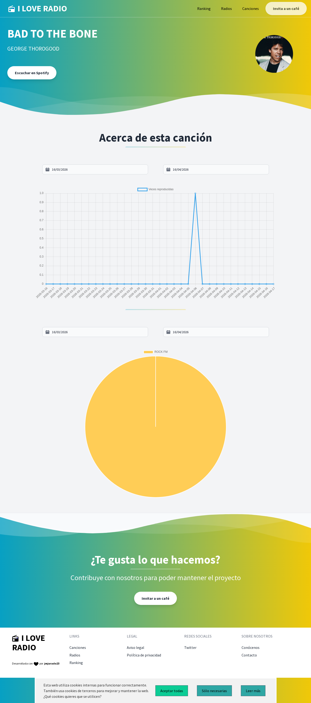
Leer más (253, 690)
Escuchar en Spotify (32, 72)
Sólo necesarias (214, 690)
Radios (226, 8)
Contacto (249, 655)
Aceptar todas (171, 690)
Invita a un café (286, 8)
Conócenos (251, 647)
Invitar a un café (155, 598)
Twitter (190, 647)
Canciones (250, 8)
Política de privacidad (144, 655)
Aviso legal (135, 647)
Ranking (204, 8)
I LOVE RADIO (37, 8)
